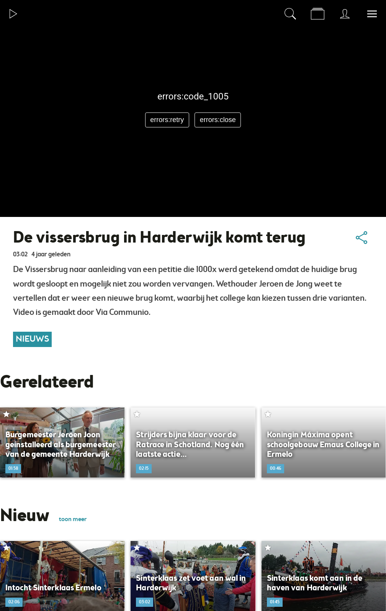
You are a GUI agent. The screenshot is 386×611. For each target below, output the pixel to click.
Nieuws (32, 339)
